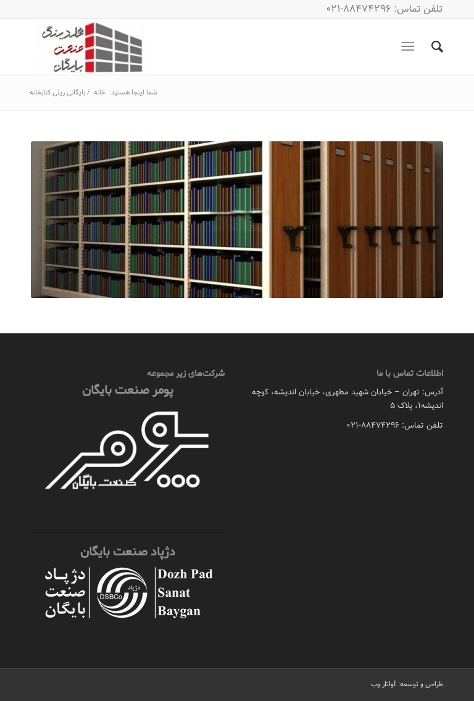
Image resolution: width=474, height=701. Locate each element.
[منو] (410, 47)
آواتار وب (383, 684)
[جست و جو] (431, 47)
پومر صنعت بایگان (127, 390)
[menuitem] (431, 47)
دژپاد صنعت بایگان (127, 552)
